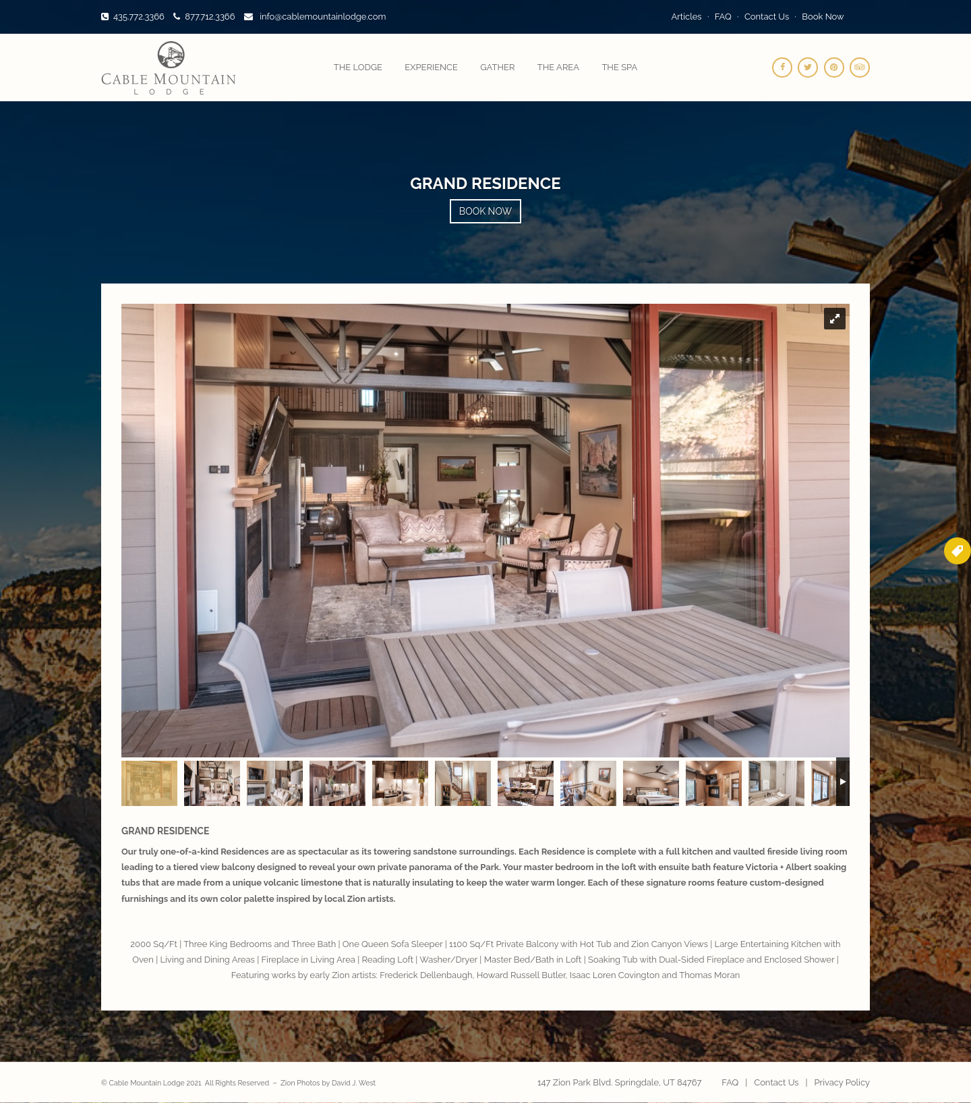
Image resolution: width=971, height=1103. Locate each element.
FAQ (723, 16)
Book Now (823, 16)
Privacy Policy (842, 1082)
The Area (558, 67)
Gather (497, 67)
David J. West (354, 1083)
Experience (431, 67)
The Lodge (358, 67)
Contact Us (766, 16)
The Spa (619, 67)
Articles (687, 16)
